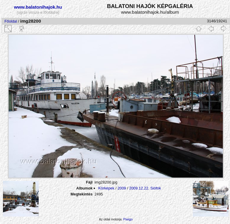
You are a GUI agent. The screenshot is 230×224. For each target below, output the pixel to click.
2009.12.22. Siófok (145, 188)
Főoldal (10, 21)
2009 (122, 188)
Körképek (106, 188)
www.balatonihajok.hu (38, 7)
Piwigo (127, 219)
